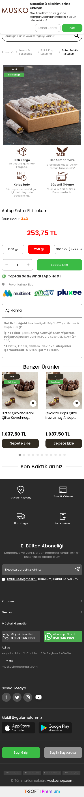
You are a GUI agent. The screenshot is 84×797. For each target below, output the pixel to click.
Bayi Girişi (21, 752)
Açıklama (13, 310)
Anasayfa (8, 52)
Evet (72, 28)
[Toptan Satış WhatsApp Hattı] (42, 275)
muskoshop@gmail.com (20, 666)
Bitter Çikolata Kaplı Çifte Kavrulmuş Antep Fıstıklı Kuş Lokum (18, 415)
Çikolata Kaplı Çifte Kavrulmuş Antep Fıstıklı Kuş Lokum (61, 415)
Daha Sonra (48, 28)
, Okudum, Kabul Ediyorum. (40, 579)
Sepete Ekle (59, 265)
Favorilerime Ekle (18, 284)
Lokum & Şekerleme (25, 52)
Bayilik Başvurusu (63, 752)
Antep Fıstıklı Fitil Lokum (70, 52)
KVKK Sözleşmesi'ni (22, 579)
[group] (42, 105)
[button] (20, 455)
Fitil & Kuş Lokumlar (47, 52)
